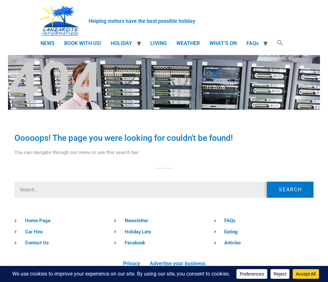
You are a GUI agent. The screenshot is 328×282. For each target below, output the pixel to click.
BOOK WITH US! (82, 43)
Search (290, 189)
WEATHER (188, 43)
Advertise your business (177, 263)
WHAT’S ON (223, 43)
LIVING (158, 43)
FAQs (252, 43)
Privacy (131, 263)
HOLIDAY (121, 43)
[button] (280, 43)
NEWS (47, 43)
